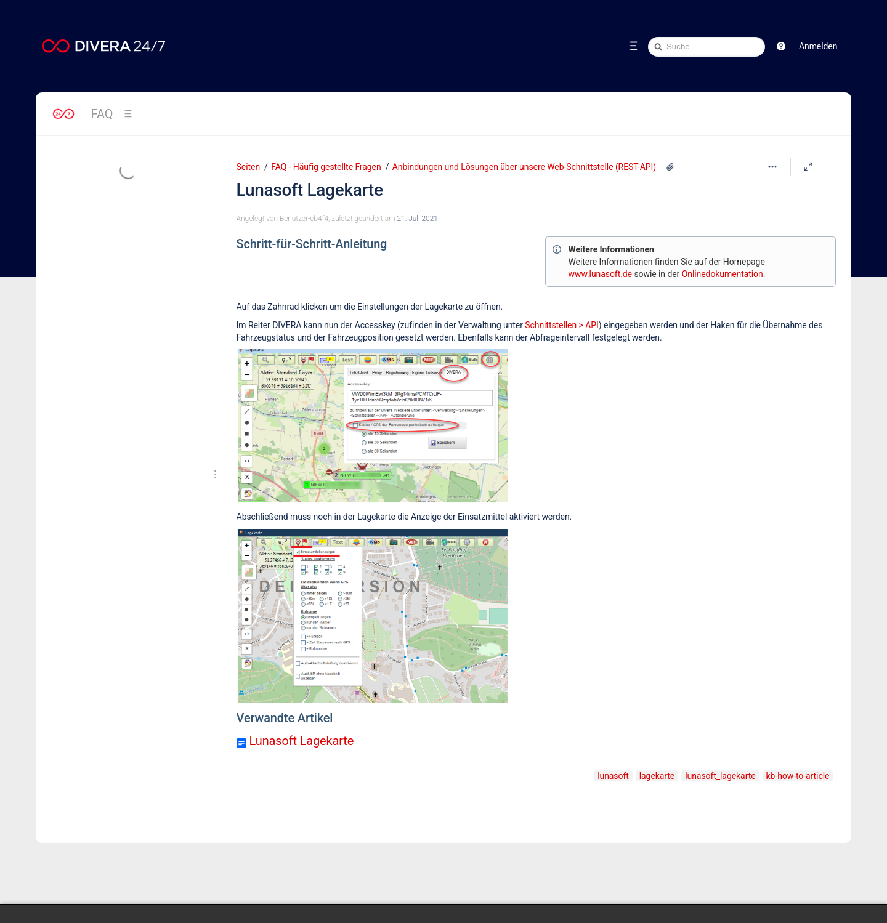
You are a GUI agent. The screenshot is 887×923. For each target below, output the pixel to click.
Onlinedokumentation (722, 274)
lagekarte (656, 776)
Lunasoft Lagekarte (310, 190)
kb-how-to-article (798, 776)
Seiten (248, 167)
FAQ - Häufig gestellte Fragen (326, 167)
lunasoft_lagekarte (720, 776)
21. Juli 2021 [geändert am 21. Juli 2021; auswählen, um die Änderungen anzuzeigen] (417, 218)
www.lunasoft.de (600, 274)
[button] (781, 46)
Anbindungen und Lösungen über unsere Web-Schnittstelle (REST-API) (524, 167)
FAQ (102, 114)
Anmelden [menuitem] (818, 46)
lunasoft (613, 776)
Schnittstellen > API (561, 325)
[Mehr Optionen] (772, 167)
